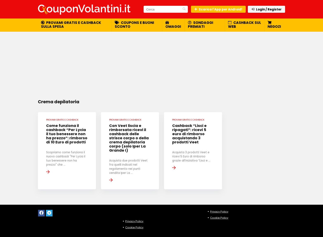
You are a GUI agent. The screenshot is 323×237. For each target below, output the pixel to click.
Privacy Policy (134, 221)
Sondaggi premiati (200, 24)
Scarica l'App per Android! (218, 9)
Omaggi (173, 25)
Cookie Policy (134, 227)
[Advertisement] (161, 63)
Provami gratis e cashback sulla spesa (71, 24)
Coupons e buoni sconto (134, 24)
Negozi (274, 25)
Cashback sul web (244, 24)
